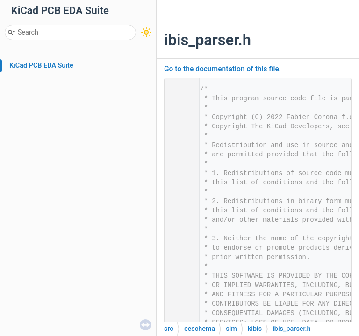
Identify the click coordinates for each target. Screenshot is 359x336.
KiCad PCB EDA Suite (41, 66)
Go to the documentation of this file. (222, 69)
